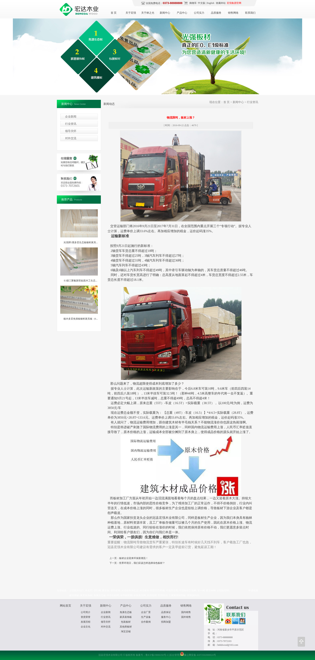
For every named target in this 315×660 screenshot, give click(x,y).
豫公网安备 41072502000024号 (198, 655)
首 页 (114, 12)
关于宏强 (131, 12)
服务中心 (166, 617)
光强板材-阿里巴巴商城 (152, 590)
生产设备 (146, 617)
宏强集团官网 (234, 3)
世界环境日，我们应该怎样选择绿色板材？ (142, 563)
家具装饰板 (86, 595)
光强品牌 (151, 595)
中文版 (201, 3)
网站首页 (65, 605)
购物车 (193, 3)
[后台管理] (174, 655)
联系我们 (250, 12)
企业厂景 (146, 612)
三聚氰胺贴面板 (177, 595)
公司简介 (85, 612)
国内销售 (186, 612)
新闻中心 (165, 12)
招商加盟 (166, 621)
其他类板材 (126, 626)
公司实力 (199, 12)
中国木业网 (140, 595)
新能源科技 (193, 595)
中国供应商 (172, 590)
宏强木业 (163, 595)
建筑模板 (74, 595)
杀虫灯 (88, 590)
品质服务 (216, 12)
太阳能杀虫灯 (76, 590)
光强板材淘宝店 (130, 590)
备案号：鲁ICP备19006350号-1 (152, 655)
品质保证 (166, 612)
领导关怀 (70, 131)
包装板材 (126, 621)
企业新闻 (70, 116)
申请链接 (253, 590)
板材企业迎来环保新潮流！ (133, 558)
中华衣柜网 (113, 595)
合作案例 (146, 621)
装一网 (201, 590)
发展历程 (85, 621)
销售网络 (233, 12)
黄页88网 (211, 590)
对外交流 (70, 138)
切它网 (97, 590)
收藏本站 (220, 3)
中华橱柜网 (126, 595)
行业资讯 (70, 123)
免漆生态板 (100, 595)
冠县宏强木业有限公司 (157, 56)
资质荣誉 (85, 617)
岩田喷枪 (115, 590)
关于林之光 (147, 12)
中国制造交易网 (187, 590)
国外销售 (186, 617)
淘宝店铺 (126, 631)
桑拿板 (105, 590)
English (210, 3)
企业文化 (85, 626)
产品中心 (182, 12)
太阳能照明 (223, 590)
